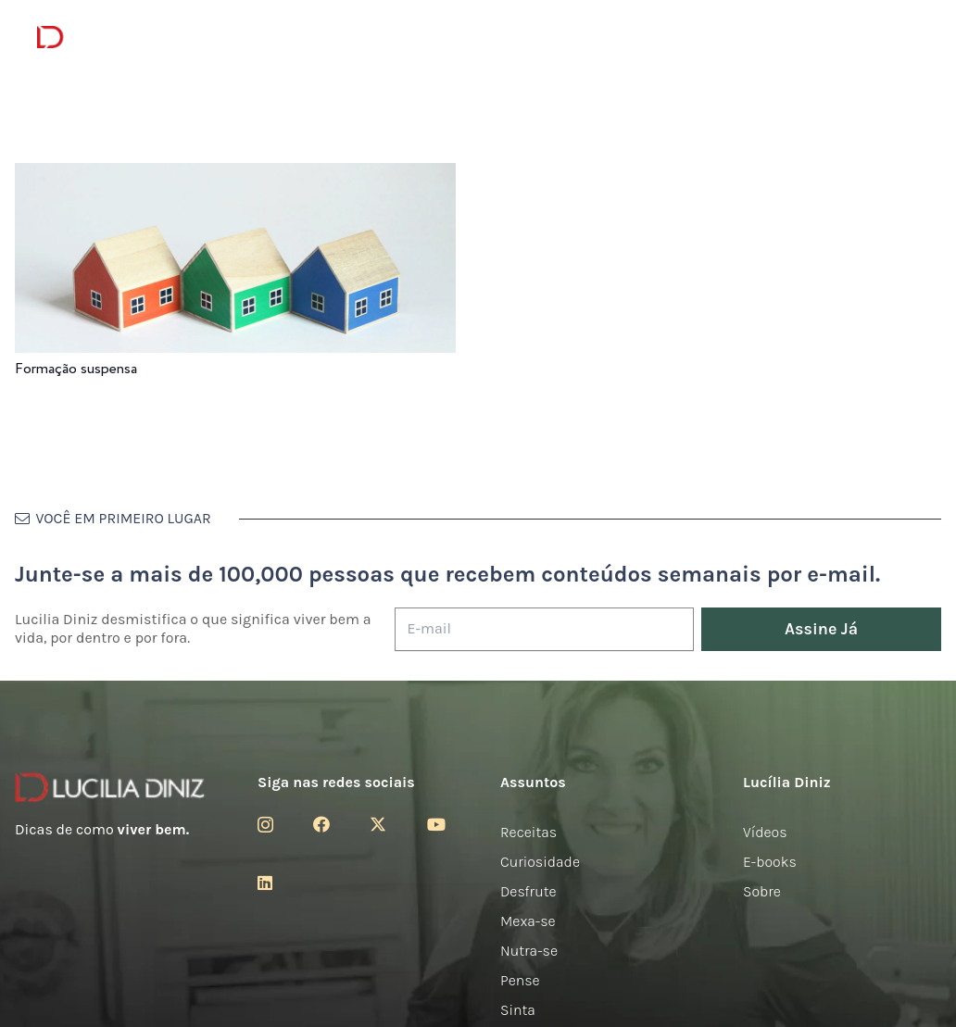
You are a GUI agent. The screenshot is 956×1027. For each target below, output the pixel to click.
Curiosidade (540, 861)
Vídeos (765, 832)
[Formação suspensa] (235, 175)
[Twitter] (378, 824)
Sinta (517, 1010)
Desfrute (528, 891)
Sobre (762, 891)
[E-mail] (544, 629)
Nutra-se (529, 950)
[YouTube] (436, 824)
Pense (520, 980)
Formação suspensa (76, 369)
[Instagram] (265, 825)
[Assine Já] (821, 629)
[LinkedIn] (265, 882)
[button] (909, 37)
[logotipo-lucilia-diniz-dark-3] (112, 37)
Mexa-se (528, 921)
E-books (770, 861)
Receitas (528, 832)
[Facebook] (321, 824)
